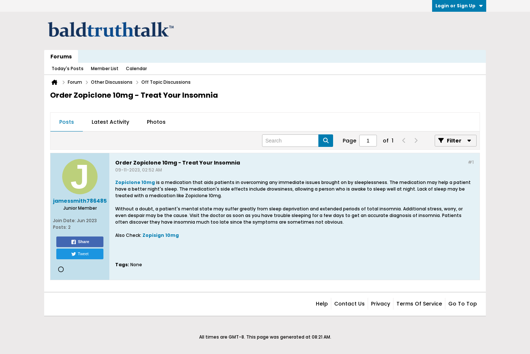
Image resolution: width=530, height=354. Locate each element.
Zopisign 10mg (160, 235)
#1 (471, 162)
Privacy (380, 303)
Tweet (79, 254)
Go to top (462, 303)
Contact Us (349, 303)
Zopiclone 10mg (135, 182)
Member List (105, 68)
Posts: (60, 227)
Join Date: (64, 220)
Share (80, 242)
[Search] (297, 140)
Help (322, 303)
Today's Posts (68, 68)
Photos (156, 122)
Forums (61, 56)
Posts (66, 122)
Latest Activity (110, 122)
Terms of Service (419, 303)
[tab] (66, 122)
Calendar (136, 68)
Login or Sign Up (459, 6)
